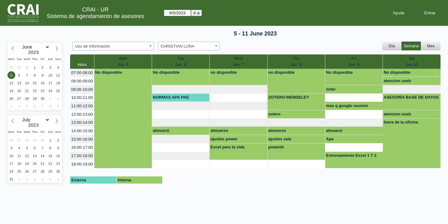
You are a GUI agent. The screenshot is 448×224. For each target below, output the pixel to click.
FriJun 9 (353, 61)
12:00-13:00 (82, 114)
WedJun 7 (238, 61)
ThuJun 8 (296, 61)
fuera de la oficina (401, 122)
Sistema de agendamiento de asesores (95, 16)
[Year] (35, 52)
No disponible (108, 72)
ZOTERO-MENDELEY (288, 97)
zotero (274, 114)
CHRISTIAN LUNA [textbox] (177, 46)
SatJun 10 (412, 61)
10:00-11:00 (82, 97)
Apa (330, 139)
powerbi (276, 147)
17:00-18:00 (82, 155)
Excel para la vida (228, 147)
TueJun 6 (180, 61)
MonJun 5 (122, 61)
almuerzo (219, 130)
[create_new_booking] (180, 89)
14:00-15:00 (82, 130)
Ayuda (398, 13)
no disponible (224, 72)
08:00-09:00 (82, 81)
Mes (431, 46)
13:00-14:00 (82, 122)
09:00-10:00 (82, 89)
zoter (331, 89)
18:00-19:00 (82, 164)
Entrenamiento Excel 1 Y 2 (351, 155)
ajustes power (224, 139)
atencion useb (397, 80)
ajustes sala (279, 139)
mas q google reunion (347, 105)
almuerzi (161, 130)
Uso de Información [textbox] (92, 46)
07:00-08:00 (82, 72)
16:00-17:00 (82, 147)
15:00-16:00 (82, 139)
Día (391, 46)
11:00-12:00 (82, 106)
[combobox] (113, 46)
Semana (411, 46)
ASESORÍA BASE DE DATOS (411, 97)
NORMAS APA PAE (171, 97)
